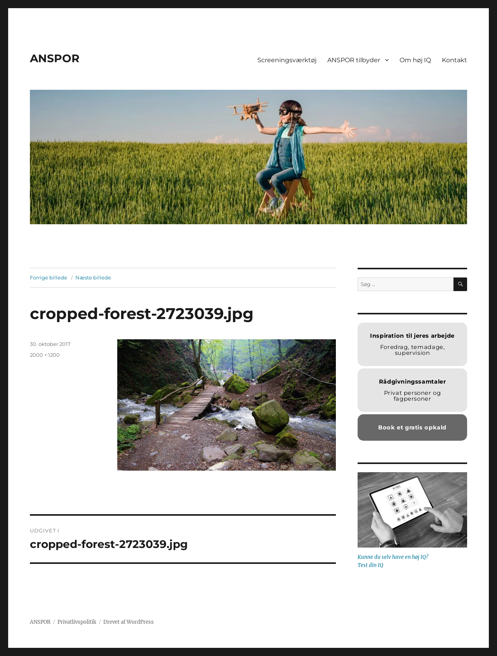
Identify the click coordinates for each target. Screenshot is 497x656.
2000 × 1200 (45, 355)
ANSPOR (55, 58)
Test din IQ (370, 565)
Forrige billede (48, 277)
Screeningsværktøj (286, 60)
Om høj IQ (415, 60)
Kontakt (454, 60)
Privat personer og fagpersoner (412, 390)
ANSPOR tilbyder (353, 60)
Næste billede (93, 277)
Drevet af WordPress (128, 622)
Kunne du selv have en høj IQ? (393, 557)
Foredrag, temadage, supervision (412, 344)
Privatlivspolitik (76, 622)
